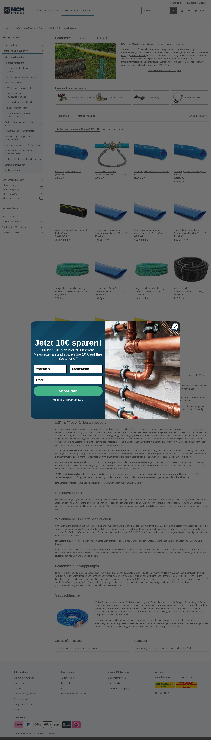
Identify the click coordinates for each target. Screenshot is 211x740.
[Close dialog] (175, 327)
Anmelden (68, 391)
